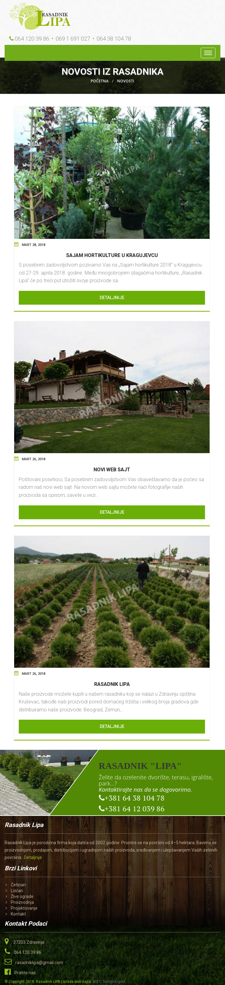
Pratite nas (25, 972)
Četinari (18, 884)
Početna (100, 81)
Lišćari (17, 890)
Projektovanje (24, 908)
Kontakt (18, 914)
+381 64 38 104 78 (132, 797)
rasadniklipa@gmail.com (39, 962)
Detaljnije (112, 297)
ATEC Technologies (109, 981)
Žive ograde (22, 896)
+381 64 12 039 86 (132, 808)
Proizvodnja (22, 902)
